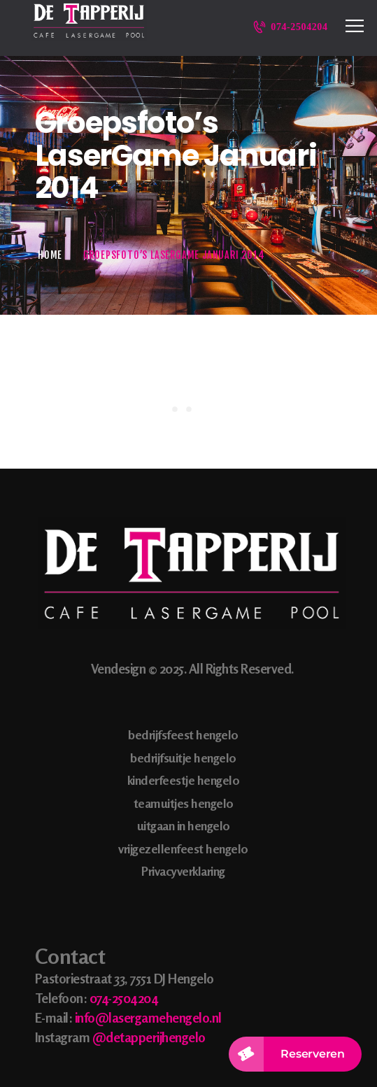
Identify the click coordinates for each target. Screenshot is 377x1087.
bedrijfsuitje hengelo (183, 757)
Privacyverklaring (183, 871)
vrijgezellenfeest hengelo (183, 848)
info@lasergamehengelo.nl (148, 1017)
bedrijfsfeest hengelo (183, 734)
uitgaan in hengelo (183, 825)
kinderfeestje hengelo (183, 780)
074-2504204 (124, 998)
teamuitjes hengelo (184, 803)
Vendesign (118, 668)
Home (50, 255)
